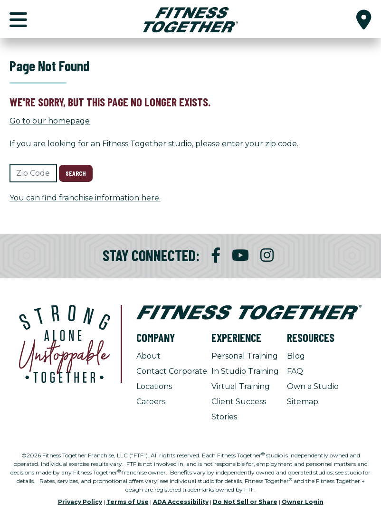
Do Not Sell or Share (245, 501)
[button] (363, 19)
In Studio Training (245, 371)
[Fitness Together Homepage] (190, 19)
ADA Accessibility (181, 501)
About (148, 355)
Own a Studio (313, 386)
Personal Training (244, 355)
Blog (296, 355)
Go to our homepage (50, 120)
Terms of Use (127, 501)
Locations (154, 386)
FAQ (295, 371)
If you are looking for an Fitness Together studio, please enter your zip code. (154, 143)
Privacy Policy (80, 501)
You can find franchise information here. (85, 197)
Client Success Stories (238, 409)
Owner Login (303, 501)
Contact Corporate (171, 371)
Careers (150, 401)
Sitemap (302, 401)
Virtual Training (240, 386)
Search (76, 173)
